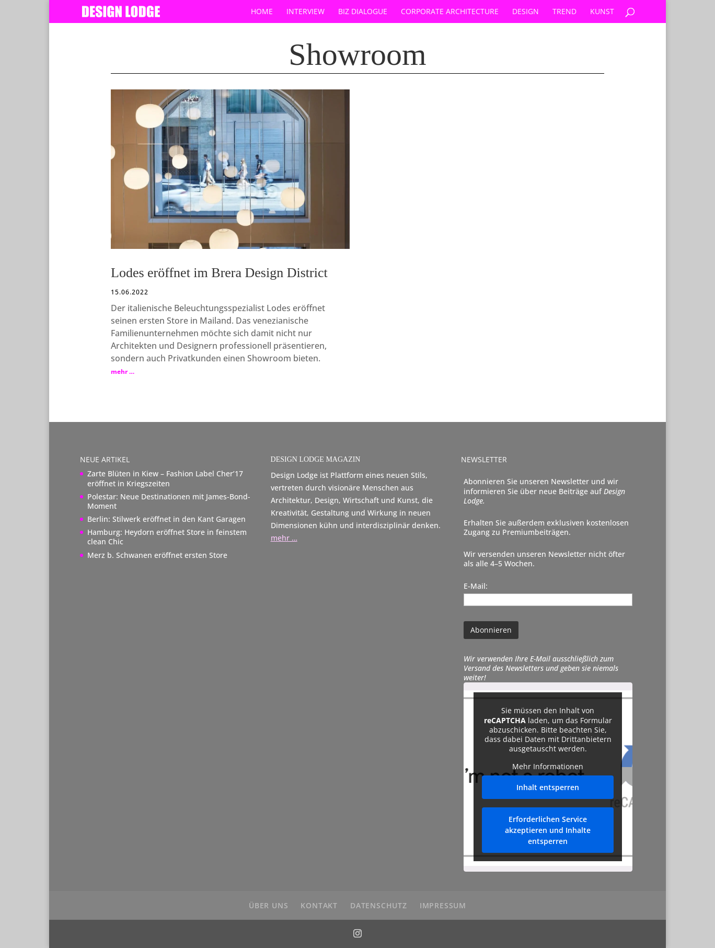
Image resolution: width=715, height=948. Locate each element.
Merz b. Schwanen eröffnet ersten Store (157, 555)
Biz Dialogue (362, 12)
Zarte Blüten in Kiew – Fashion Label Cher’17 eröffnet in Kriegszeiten (165, 478)
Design (525, 12)
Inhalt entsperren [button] (548, 788)
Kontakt (319, 905)
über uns (268, 905)
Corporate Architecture (450, 12)
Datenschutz (378, 905)
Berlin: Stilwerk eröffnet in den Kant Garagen (166, 519)
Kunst (602, 12)
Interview (305, 12)
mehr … (122, 371)
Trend (564, 12)
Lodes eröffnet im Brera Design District (219, 272)
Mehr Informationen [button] (548, 767)
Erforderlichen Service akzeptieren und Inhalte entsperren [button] (548, 831)
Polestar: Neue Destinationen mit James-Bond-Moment (168, 501)
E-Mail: (476, 586)
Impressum (443, 905)
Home (262, 12)
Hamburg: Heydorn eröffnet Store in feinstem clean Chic (167, 536)
